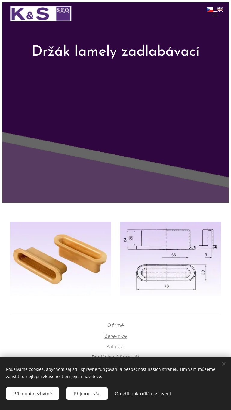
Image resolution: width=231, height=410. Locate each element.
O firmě (115, 325)
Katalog (115, 346)
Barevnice (115, 336)
